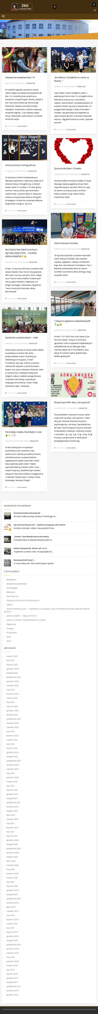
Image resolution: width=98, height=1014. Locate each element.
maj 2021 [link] (11, 823)
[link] (3, 25)
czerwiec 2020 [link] (13, 865)
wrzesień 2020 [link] (13, 852)
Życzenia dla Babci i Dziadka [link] (67, 168)
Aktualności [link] (22, 126)
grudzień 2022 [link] (13, 752)
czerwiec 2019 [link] (13, 911)
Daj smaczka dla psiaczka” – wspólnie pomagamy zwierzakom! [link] (39, 525)
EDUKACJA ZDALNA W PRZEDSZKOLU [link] (23, 600)
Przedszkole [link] (12, 632)
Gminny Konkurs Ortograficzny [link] (20, 165)
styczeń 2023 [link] (12, 748)
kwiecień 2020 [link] (13, 873)
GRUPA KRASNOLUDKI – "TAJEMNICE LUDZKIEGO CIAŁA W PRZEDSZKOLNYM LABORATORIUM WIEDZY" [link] (46, 610)
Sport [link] (9, 641)
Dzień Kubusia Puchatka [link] (66, 243)
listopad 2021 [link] (12, 798)
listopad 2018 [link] (12, 940)
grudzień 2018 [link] (13, 936)
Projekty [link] (10, 628)
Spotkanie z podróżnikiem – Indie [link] (21, 337)
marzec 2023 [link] (12, 740)
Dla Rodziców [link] (12, 596)
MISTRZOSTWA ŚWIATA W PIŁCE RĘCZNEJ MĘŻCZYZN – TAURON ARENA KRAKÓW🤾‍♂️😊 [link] (21, 253)
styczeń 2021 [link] (12, 836)
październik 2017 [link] (14, 986)
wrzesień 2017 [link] (13, 990)
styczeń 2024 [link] (12, 706)
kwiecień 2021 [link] (13, 827)
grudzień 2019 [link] (13, 890)
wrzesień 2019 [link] (13, 903)
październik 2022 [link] (14, 760)
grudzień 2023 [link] (13, 710)
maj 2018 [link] (11, 957)
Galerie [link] (9, 604)
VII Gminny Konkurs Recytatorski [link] (27, 513)
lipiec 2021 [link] (11, 815)
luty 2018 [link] (10, 969)
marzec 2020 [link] (12, 877)
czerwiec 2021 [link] (13, 819)
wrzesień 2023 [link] (13, 723)
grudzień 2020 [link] (13, 840)
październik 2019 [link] (14, 898)
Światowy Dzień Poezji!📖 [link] (24, 560)
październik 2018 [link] (14, 944)
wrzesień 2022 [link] (13, 765)
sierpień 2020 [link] (12, 857)
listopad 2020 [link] (12, 844)
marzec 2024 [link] (12, 698)
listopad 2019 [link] (12, 894)
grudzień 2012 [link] (13, 994)
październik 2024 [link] (14, 677)
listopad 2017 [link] (12, 982)
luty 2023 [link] (10, 744)
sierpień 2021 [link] (12, 811)
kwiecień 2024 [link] (13, 694)
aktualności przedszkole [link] (17, 583)
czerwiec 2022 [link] (13, 769)
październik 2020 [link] (14, 848)
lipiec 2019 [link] (11, 907)
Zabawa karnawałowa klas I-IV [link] (20, 77)
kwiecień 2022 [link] (13, 777)
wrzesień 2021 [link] (13, 806)
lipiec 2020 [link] (11, 861)
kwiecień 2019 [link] (13, 919)
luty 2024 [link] (10, 702)
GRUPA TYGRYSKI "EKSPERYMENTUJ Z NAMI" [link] (26, 620)
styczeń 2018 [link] (12, 974)
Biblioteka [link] (11, 592)
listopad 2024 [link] (12, 673)
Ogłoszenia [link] (11, 624)
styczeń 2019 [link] (12, 932)
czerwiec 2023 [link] (13, 727)
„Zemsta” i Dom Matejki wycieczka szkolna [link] (31, 536)
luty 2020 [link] (10, 882)
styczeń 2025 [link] (12, 664)
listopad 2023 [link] (12, 714)
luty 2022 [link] (10, 786)
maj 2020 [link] (11, 869)
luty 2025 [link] (10, 660)
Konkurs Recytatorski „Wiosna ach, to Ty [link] (30, 548)
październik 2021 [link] (14, 802)
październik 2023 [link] (14, 719)
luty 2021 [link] (10, 832)
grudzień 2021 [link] (13, 794)
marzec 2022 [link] (12, 781)
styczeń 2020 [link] (12, 886)
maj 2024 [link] (11, 689)
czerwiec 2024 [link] (13, 685)
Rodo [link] (9, 637)
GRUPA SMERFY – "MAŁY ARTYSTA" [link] (22, 616)
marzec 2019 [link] (12, 923)
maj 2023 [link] (11, 731)
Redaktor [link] (31, 83)
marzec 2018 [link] (12, 965)
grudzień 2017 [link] (13, 978)
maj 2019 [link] (11, 915)
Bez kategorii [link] (12, 588)
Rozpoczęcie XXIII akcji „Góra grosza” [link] (72, 402)
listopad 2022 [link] (12, 756)
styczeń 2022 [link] (12, 790)
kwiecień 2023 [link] (13, 735)
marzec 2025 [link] (12, 656)
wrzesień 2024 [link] (13, 681)
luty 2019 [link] (10, 928)
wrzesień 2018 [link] (13, 949)
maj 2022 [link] (11, 773)
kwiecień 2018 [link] (13, 961)
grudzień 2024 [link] (13, 669)
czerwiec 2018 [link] (13, 953)
